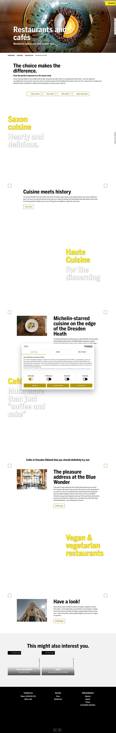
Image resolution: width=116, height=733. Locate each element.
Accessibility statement (87, 705)
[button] (92, 3)
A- (55, 730)
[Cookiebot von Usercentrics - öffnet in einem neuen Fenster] (85, 346)
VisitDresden (11, 55)
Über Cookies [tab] (82, 352)
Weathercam (58, 699)
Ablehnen (35, 385)
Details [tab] (58, 352)
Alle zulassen (81, 385)
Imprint (87, 699)
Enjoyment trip (29, 55)
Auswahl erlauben (58, 385)
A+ (59, 730)
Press (58, 696)
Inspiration (20, 55)
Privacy (88, 702)
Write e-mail (28, 699)
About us (88, 696)
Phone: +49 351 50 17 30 (28, 696)
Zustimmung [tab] (34, 352)
